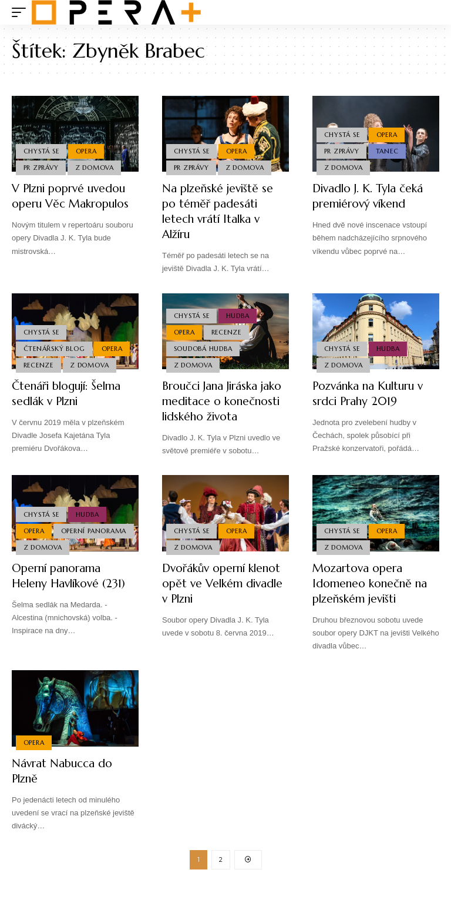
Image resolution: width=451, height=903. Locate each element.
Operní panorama (56, 545)
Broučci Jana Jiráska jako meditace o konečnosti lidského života (215, 409)
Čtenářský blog (54, 347)
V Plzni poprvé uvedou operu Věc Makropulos (74, 196)
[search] (430, 12)
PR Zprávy (41, 167)
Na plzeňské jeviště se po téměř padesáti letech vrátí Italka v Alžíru (219, 211)
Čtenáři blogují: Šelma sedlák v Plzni (70, 394)
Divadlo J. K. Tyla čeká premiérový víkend (370, 196)
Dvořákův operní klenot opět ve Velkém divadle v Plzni (222, 598)
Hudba (238, 313)
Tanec (387, 150)
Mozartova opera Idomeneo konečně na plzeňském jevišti (371, 598)
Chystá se (41, 150)
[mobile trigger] (22, 12)
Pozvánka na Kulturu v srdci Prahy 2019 (371, 394)
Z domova (95, 167)
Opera (87, 150)
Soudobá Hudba (203, 347)
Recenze (38, 364)
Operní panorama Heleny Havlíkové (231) (72, 591)
